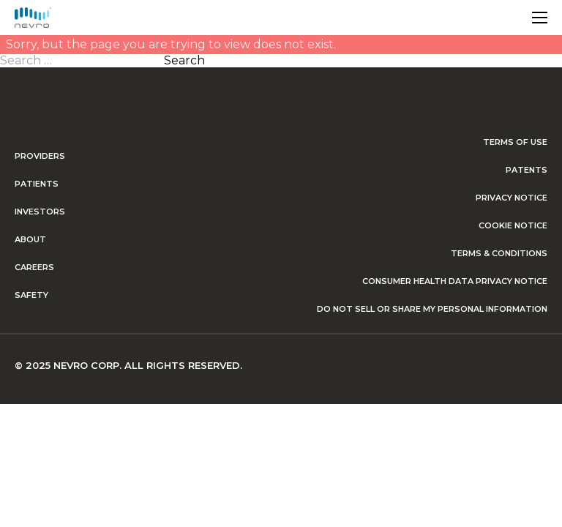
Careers (34, 267)
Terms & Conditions (499, 253)
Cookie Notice (513, 225)
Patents (526, 170)
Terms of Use (515, 142)
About (30, 239)
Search (184, 60)
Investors (40, 211)
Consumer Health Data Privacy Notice (454, 281)
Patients (37, 184)
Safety (31, 295)
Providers (40, 156)
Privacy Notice (511, 198)
